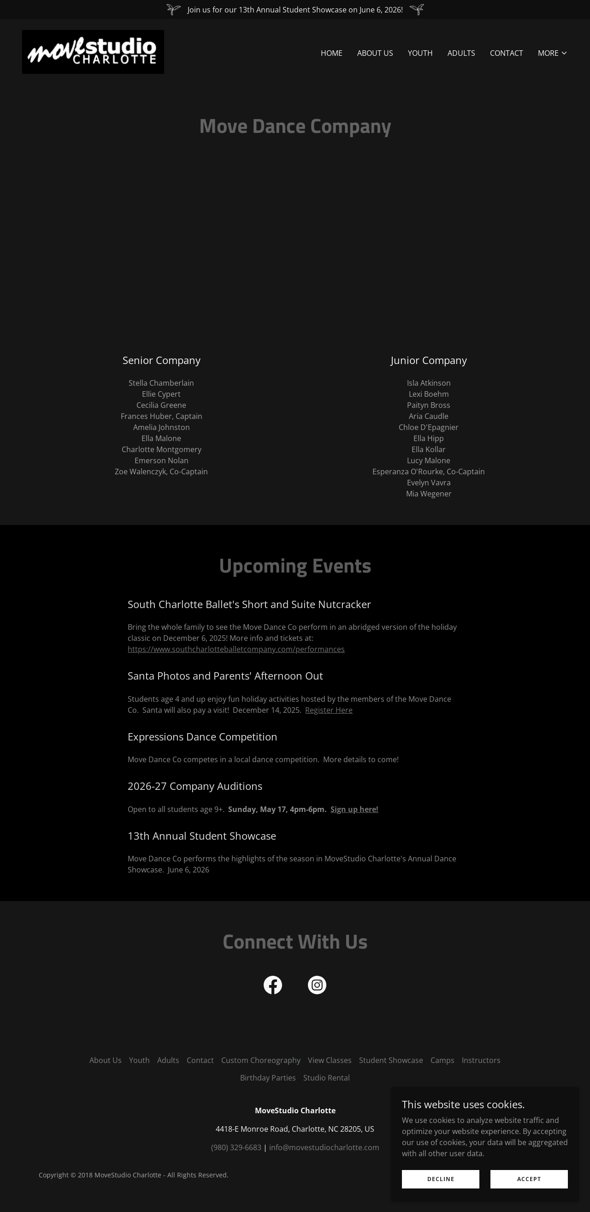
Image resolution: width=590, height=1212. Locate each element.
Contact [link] (506, 53)
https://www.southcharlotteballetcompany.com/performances (236, 649)
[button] (553, 53)
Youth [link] (420, 53)
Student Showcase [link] (391, 1060)
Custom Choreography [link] (261, 1060)
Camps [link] (442, 1060)
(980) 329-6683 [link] (236, 1147)
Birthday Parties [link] (268, 1078)
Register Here (329, 710)
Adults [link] (461, 53)
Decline (443, 1179)
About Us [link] (375, 53)
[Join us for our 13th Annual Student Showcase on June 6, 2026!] (295, 9)
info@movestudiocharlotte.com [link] (324, 1147)
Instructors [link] (481, 1060)
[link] (93, 51)
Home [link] (331, 53)
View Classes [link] (330, 1060)
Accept (530, 1179)
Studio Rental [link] (326, 1078)
